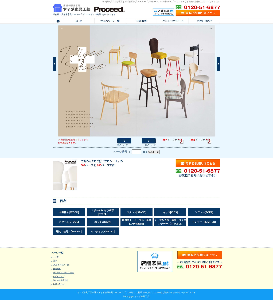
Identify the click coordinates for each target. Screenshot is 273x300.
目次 (55, 261)
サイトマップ (58, 276)
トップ (56, 257)
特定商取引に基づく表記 (63, 272)
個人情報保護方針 (60, 280)
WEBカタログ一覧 (61, 265)
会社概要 (57, 269)
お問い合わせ (58, 284)
